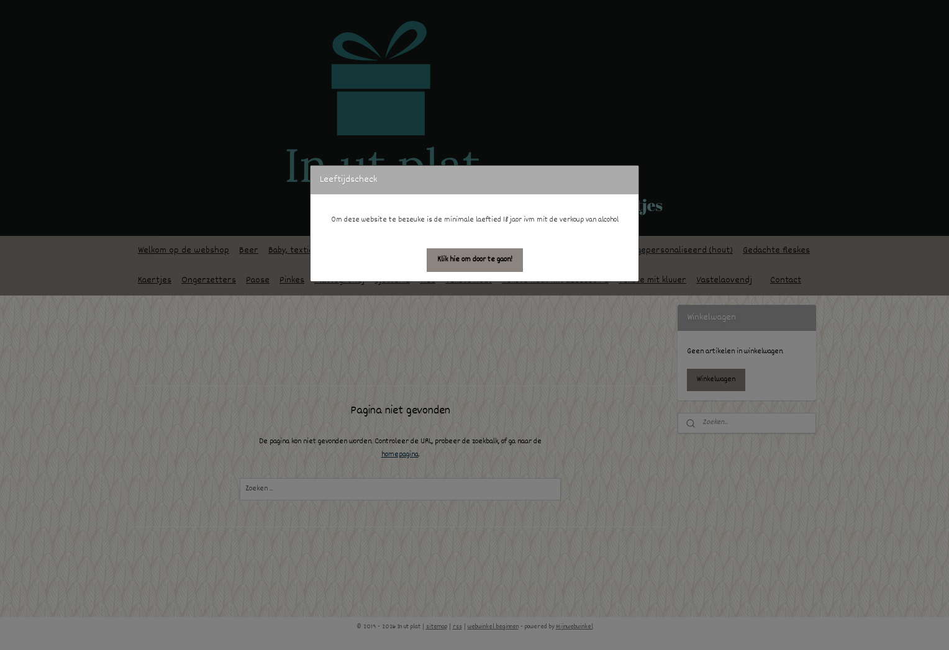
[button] (475, 260)
